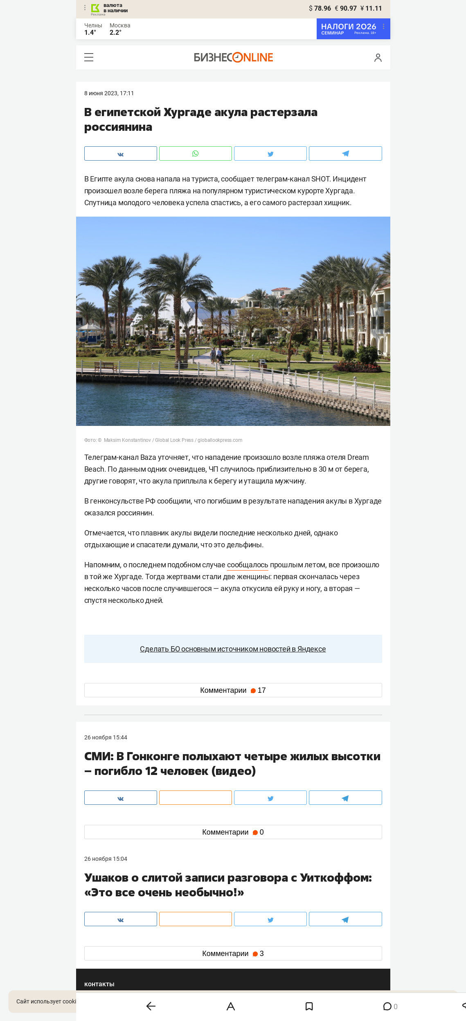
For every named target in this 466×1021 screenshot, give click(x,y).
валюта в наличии (116, 7)
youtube (101, 964)
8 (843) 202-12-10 (107, 900)
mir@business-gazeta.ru (214, 910)
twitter (248, 938)
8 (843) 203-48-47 (206, 900)
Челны (93, 25)
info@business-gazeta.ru (116, 910)
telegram (103, 951)
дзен (246, 951)
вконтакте (105, 938)
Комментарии (233, 690)
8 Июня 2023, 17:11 (109, 93)
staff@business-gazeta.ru (316, 900)
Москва (120, 25)
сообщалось (247, 564)
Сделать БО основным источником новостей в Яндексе (233, 649)
